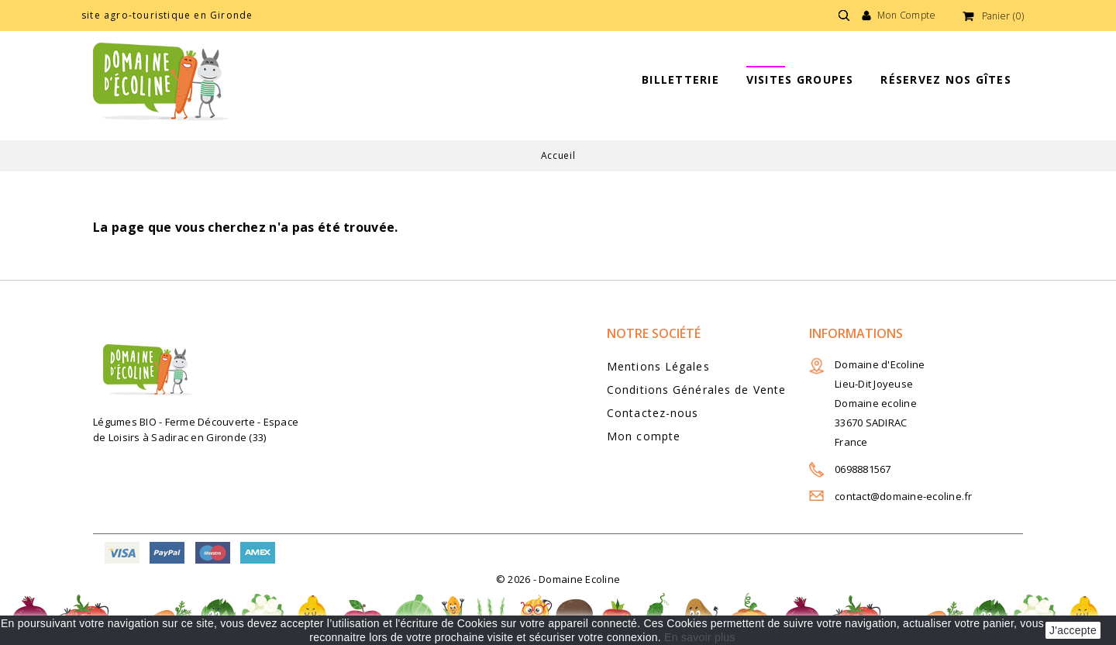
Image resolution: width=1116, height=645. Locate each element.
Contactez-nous (652, 412)
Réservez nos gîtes (945, 79)
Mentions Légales (658, 366)
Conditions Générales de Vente (696, 389)
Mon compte (643, 436)
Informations (856, 333)
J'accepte (1073, 630)
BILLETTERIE (680, 79)
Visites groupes (800, 79)
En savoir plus (699, 637)
